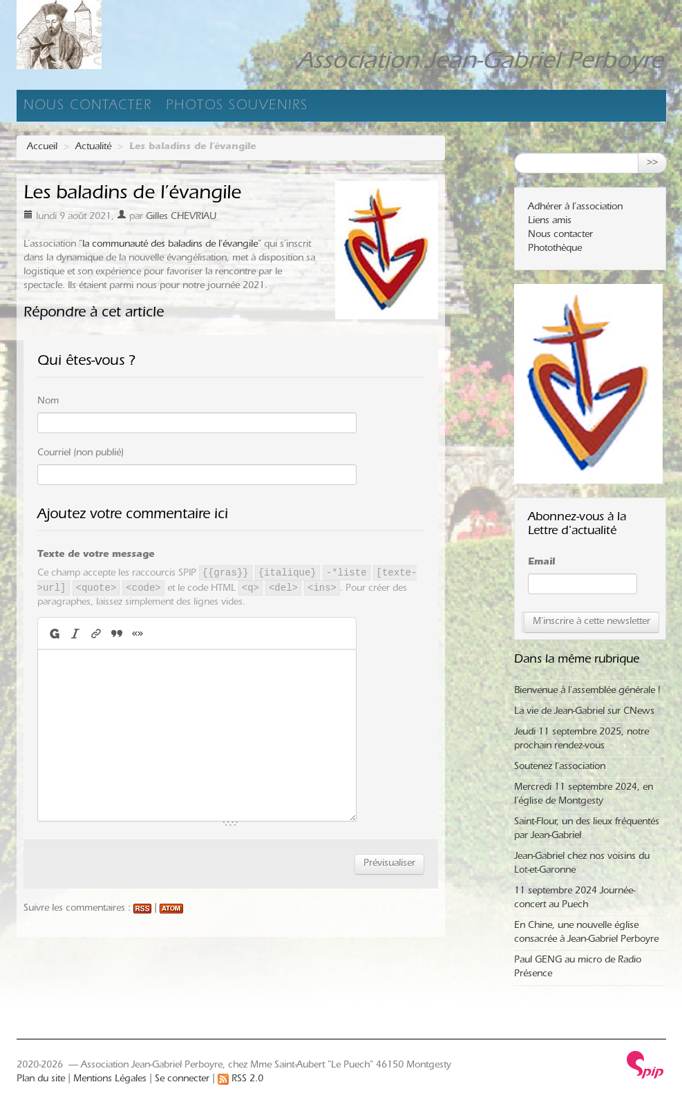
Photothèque (555, 249)
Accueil (42, 148)
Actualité (93, 148)
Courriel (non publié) (80, 454)
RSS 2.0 (240, 1080)
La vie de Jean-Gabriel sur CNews (584, 712)
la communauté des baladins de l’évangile (170, 245)
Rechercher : (540, 142)
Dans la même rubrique (576, 660)
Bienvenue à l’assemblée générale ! (587, 691)
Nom (48, 402)
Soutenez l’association (559, 767)
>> (652, 163)
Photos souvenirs (237, 107)
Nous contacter (87, 107)
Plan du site (41, 1080)
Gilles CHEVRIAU (181, 217)
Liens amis (549, 222)
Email (541, 563)
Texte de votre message (95, 555)
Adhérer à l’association (575, 208)
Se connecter (182, 1080)
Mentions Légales (109, 1080)
